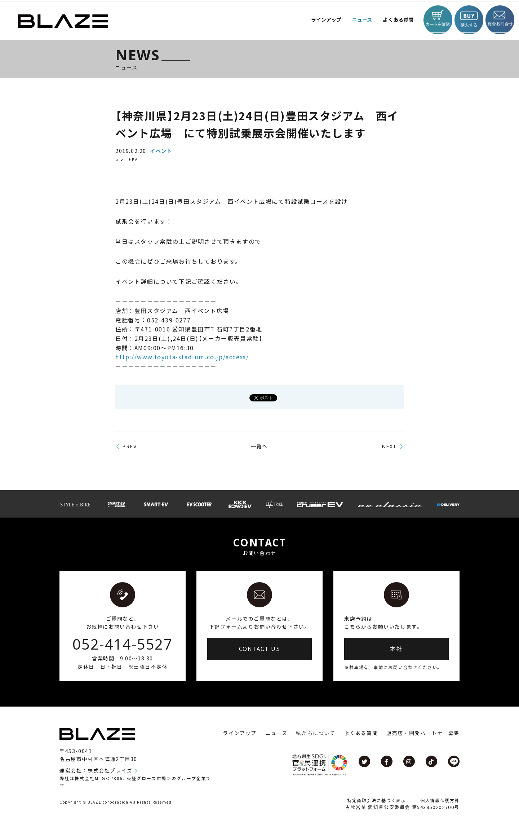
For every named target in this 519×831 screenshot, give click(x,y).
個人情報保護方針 (440, 800)
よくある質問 (392, 19)
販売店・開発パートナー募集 (423, 733)
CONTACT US (259, 648)
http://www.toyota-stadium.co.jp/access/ (182, 356)
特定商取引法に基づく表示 (376, 800)
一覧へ (259, 446)
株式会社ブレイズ (110, 770)
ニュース (354, 19)
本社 (396, 648)
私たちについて (315, 733)
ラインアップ (240, 733)
